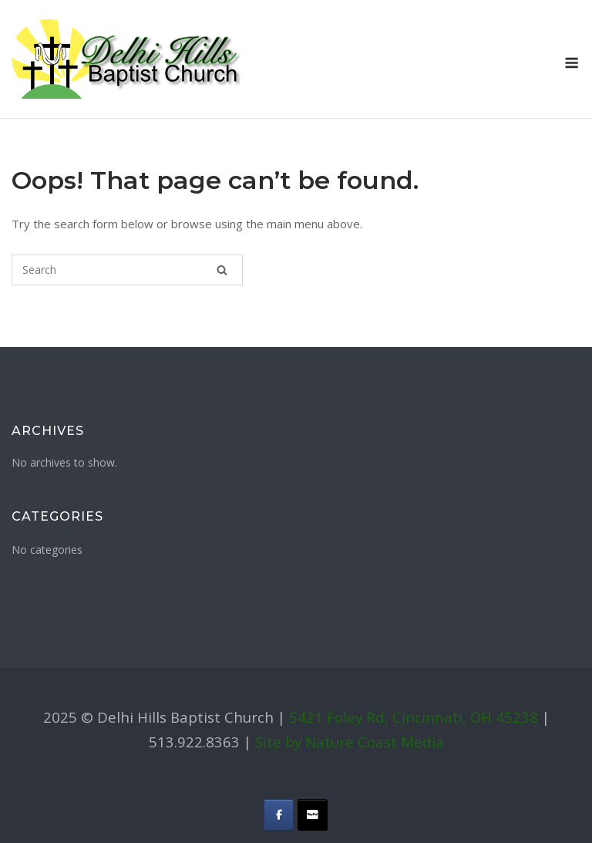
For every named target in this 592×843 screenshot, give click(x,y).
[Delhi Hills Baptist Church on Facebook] (279, 815)
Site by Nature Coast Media (349, 741)
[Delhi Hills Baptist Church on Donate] (313, 815)
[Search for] (127, 270)
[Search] (222, 270)
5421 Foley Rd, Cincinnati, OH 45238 (413, 717)
